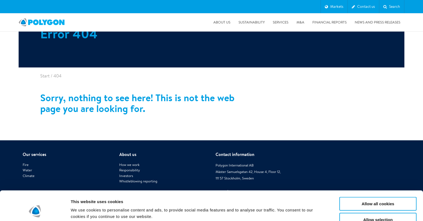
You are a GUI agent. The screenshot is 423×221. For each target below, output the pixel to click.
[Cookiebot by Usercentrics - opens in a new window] (35, 210)
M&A (300, 22)
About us (221, 22)
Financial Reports (329, 22)
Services (280, 22)
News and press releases (377, 22)
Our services (34, 154)
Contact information (235, 154)
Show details (283, 206)
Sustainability (251, 22)
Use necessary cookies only (378, 207)
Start (45, 76)
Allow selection (378, 192)
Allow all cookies (378, 176)
